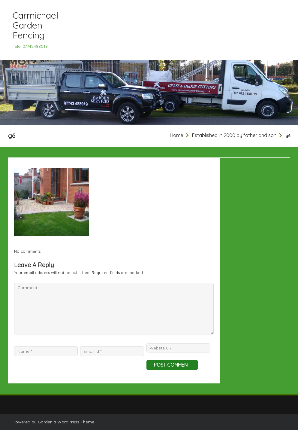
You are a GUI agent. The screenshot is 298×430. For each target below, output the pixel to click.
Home (176, 135)
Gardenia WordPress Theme (66, 422)
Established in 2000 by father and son (234, 135)
